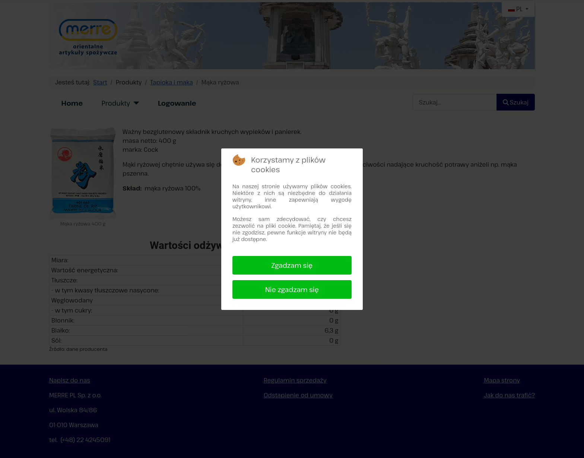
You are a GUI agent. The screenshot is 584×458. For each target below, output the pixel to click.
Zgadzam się (292, 265)
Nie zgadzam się (292, 289)
